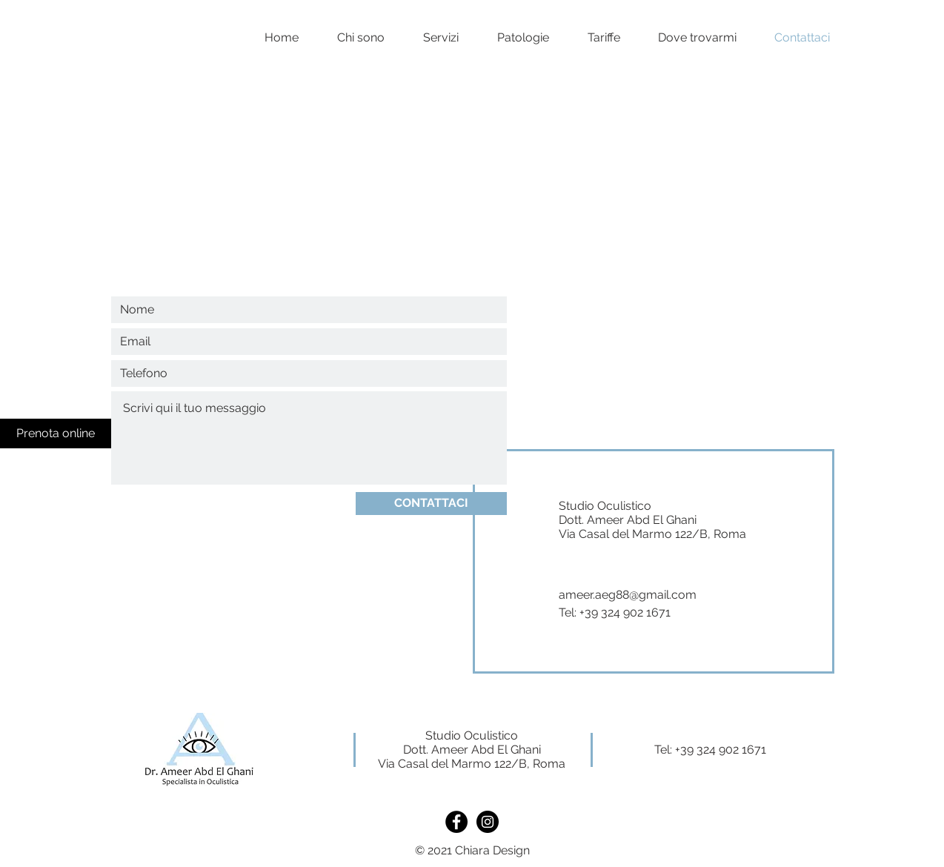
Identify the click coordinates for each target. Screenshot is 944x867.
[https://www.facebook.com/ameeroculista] (456, 822)
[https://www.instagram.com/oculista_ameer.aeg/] (487, 822)
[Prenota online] (55, 433)
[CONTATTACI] (431, 503)
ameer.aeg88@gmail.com (628, 595)
